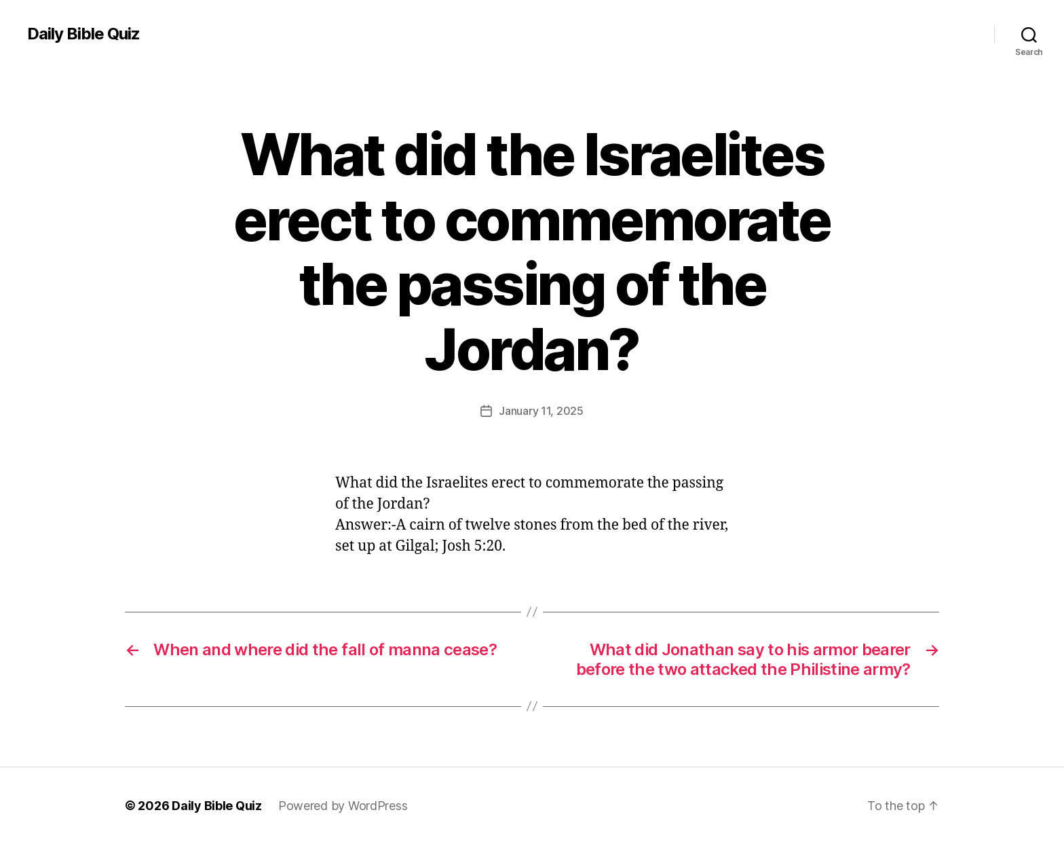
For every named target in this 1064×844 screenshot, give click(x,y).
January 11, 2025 (541, 411)
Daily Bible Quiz (83, 34)
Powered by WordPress (343, 806)
